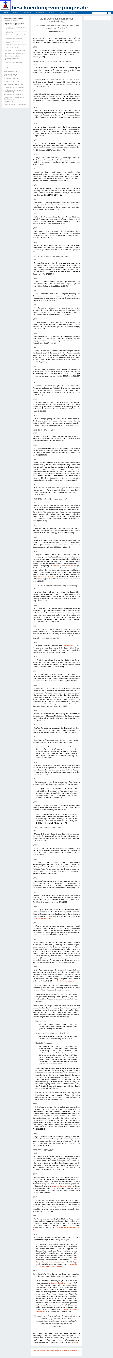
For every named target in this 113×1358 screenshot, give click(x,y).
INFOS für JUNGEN (11, 79)
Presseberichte (9, 102)
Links (6, 65)
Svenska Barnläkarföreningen (62, 1283)
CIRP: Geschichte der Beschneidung (16, 44)
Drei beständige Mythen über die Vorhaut (15, 41)
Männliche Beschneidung (13, 18)
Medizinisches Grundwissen (13, 84)
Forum (61, 12)
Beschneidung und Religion (13, 94)
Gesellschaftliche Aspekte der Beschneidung (14, 98)
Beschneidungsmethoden (12, 56)
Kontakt (15, 12)
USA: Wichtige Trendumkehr (13, 62)
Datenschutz (73, 12)
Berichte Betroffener (11, 71)
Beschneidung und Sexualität (14, 87)
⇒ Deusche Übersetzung (42, 918)
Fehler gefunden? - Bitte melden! (15, 104)
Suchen (51, 12)
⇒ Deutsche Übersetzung (65, 981)
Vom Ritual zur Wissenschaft (14, 38)
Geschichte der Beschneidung (14, 23)
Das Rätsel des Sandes (12, 47)
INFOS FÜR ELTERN (11, 81)
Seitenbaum (40, 12)
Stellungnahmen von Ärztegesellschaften (11, 75)
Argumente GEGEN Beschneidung (15, 50)
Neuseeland (57, 566)
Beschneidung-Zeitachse (13, 24)
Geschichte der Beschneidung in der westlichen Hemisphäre (16, 35)
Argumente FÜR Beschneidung (14, 53)
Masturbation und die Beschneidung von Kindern (16, 31)
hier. (76, 1342)
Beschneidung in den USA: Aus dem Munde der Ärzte (16, 28)
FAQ (6, 68)
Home (6, 12)
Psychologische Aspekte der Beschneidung (13, 90)
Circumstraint (68, 646)
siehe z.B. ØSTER (45, 577)
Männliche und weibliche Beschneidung (12, 59)
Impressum (27, 12)
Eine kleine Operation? (11, 20)
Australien (69, 566)
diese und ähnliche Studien (62, 1186)
